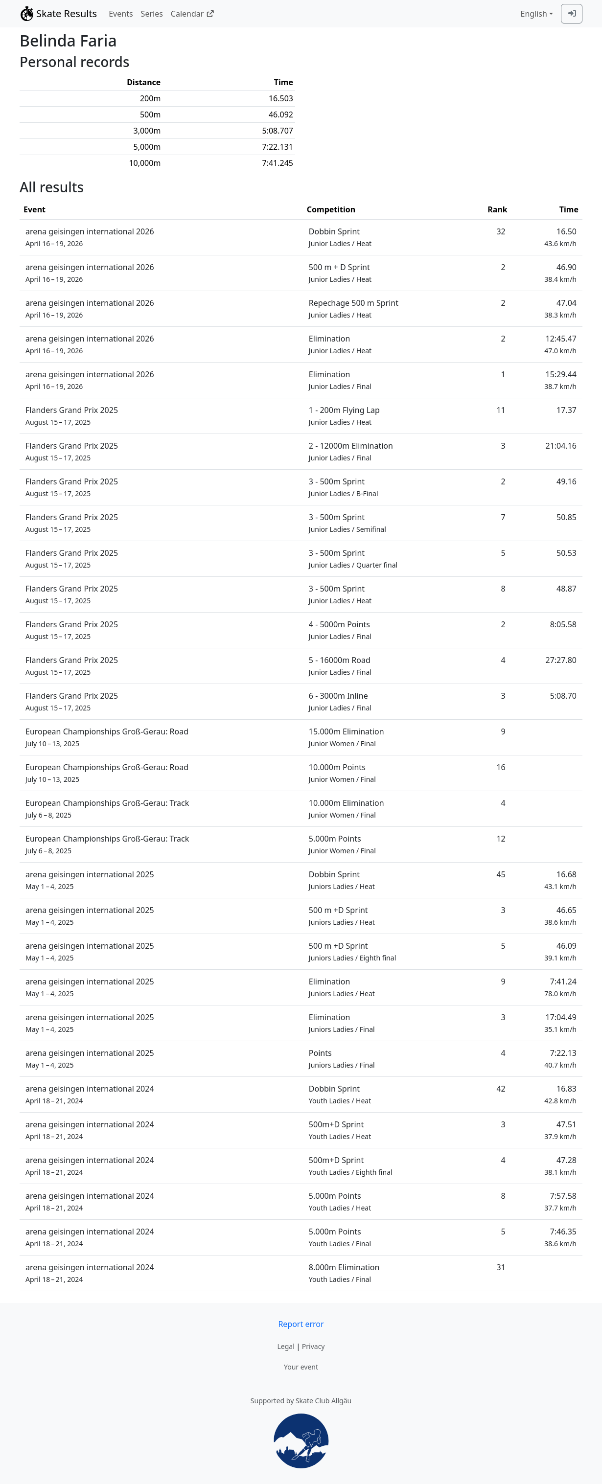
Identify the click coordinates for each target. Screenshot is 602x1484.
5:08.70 (563, 695)
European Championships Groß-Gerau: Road (106, 737)
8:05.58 (563, 624)
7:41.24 (560, 987)
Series (152, 13)
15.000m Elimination (346, 737)
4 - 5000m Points (340, 630)
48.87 (566, 588)
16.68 (560, 880)
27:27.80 (561, 660)
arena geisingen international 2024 (89, 1094)
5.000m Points (342, 844)
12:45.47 (560, 344)
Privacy (313, 1346)
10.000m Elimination (346, 809)
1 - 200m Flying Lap (344, 416)
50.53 (566, 553)
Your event (301, 1366)
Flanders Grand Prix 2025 (71, 416)
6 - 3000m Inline (340, 701)
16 (500, 767)
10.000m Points (342, 773)
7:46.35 (560, 1237)
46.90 (560, 273)
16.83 (560, 1094)
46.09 (560, 951)
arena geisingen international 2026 (89, 237)
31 (500, 1267)
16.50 (560, 237)
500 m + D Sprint (340, 273)
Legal (285, 1346)
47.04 (560, 308)
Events (121, 13)
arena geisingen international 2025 (89, 880)
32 (500, 231)
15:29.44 (560, 380)
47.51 (560, 1130)
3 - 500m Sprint (343, 487)
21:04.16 (561, 445)
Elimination (340, 344)
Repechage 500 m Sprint (353, 308)
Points (342, 1059)
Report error (301, 1324)
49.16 (566, 481)
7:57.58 (560, 1201)
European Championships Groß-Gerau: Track (107, 809)
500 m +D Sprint (342, 916)
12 (500, 838)
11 (500, 410)
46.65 (560, 916)
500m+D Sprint (340, 1130)
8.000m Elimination (344, 1273)
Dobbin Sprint (340, 237)
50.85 (566, 517)
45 (500, 874)
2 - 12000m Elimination (351, 451)
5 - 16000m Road (340, 666)
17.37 (566, 410)
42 (500, 1088)
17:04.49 (560, 1023)
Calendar (192, 13)
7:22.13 (560, 1059)
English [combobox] (533, 13)
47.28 (560, 1166)
